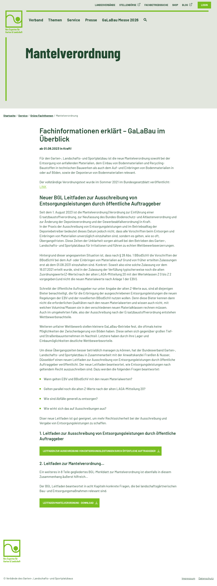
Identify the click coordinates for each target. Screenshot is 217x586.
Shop (175, 5)
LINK (43, 187)
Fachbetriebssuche (156, 5)
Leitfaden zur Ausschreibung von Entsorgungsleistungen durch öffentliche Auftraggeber (99, 451)
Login (204, 5)
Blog (185, 5)
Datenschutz (206, 578)
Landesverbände (105, 5)
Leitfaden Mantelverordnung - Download (68, 502)
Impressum (188, 578)
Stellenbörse (127, 5)
